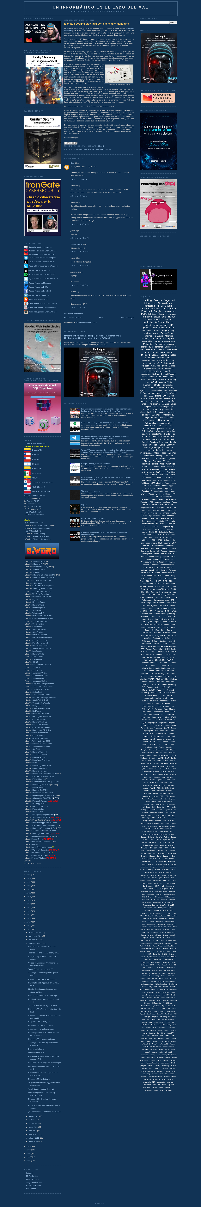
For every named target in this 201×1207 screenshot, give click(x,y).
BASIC (144, 720)
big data (145, 366)
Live (175, 810)
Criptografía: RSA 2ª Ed (41, 798)
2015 (29, 915)
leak (156, 445)
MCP (164, 842)
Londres (151, 995)
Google (157, 311)
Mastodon (158, 676)
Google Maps (157, 725)
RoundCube (148, 908)
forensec (173, 1060)
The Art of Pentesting (40, 594)
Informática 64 (147, 573)
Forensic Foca (151, 649)
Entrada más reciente (73, 318)
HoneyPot (144, 750)
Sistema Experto (150, 1027)
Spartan (145, 1033)
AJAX (169, 938)
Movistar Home (147, 377)
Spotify (166, 556)
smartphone (150, 488)
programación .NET (154, 543)
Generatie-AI (171, 883)
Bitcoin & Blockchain (40, 738)
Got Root (36, 749)
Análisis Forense (39, 719)
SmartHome (169, 478)
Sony (164, 785)
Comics (156, 330)
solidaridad (158, 935)
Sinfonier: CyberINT (40, 755)
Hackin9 (173, 807)
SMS (151, 420)
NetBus (143, 1008)
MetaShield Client (148, 752)
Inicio (101, 318)
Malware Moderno (39, 635)
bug (172, 360)
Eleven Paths (166, 333)
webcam (169, 537)
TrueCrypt (170, 785)
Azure (172, 491)
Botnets (159, 488)
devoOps (170, 924)
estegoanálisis (160, 636)
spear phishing (153, 608)
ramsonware (170, 1082)
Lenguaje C (168, 810)
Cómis (167, 957)
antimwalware (163, 919)
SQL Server (154, 436)
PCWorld (168, 450)
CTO (174, 769)
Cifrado (157, 385)
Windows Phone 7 (155, 1046)
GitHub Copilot (170, 649)
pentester (170, 516)
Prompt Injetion (158, 902)
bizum (144, 921)
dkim (173, 584)
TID (151, 502)
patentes (145, 701)
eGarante (147, 793)
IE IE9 (151, 398)
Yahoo (156, 554)
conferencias (169, 311)
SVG (158, 1025)
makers (154, 513)
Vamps (145, 788)
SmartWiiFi (153, 1030)
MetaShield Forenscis (150, 845)
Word (155, 919)
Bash (157, 769)
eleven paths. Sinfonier (169, 1055)
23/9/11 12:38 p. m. (79, 285)
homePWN (150, 929)
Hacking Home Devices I (43, 589)
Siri (174, 540)
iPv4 (150, 445)
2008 (29, 1153)
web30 (145, 742)
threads (165, 935)
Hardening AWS (38, 608)
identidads (159, 1071)
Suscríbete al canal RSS (38, 299)
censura (145, 736)
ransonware (147, 1085)
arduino (144, 570)
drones (150, 586)
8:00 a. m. (100, 146)
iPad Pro (172, 1068)
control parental (169, 625)
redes (168, 357)
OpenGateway (147, 584)
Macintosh (171, 842)
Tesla (144, 761)
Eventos (158, 300)
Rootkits (167, 676)
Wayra (147, 447)
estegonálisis (151, 1057)
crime (169, 818)
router (174, 823)
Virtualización (158, 712)
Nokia (153, 899)
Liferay (158, 992)
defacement (170, 736)
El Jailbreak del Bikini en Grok (93, 518)
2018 (29, 904)
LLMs (157, 341)
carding (171, 734)
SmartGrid (144, 1030)
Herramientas (167, 385)
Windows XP (167, 447)
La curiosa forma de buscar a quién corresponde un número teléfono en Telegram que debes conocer (105, 437)
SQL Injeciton (162, 908)
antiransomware (160, 614)
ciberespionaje (166, 407)
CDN (162, 829)
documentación (148, 524)
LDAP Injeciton (172, 989)
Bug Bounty (37, 651)
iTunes (143, 1071)
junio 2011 (33, 1123)
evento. (168, 1057)
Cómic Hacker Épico (40, 768)
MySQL (150, 431)
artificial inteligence (147, 864)
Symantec (144, 913)
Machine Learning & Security (44, 697)
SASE (150, 1022)
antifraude (160, 790)
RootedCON (172, 815)
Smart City (145, 693)
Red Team (36, 711)
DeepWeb (147, 638)
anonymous (167, 695)
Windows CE (149, 916)
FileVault (164, 965)
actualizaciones (160, 861)
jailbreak (161, 428)
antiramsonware (170, 1049)
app (174, 592)
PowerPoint (151, 850)
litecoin (170, 793)
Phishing (172, 379)
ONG (172, 619)
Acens (144, 799)
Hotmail (144, 556)
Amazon (169, 456)
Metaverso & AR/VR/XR (42, 597)
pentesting (149, 306)
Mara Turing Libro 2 (40, 643)
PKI (161, 663)
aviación (158, 864)
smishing (154, 1087)
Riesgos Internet (39, 706)
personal (159, 347)
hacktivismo (170, 524)
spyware (157, 657)
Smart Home (147, 614)
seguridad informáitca (157, 766)
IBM (156, 537)
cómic (161, 521)
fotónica (158, 821)
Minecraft (165, 1000)
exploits (145, 469)
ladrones (163, 793)
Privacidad (146, 311)
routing (144, 826)
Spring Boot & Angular (41, 703)
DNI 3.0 (173, 957)
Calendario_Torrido (166, 532)
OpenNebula (151, 1014)
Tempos (154, 338)
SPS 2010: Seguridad (40, 850)
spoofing (146, 434)
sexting (143, 608)
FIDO (152, 965)
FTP (142, 649)
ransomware (164, 513)
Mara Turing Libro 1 (40, 646)
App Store (170, 657)
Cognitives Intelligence (167, 723)
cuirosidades (145, 1055)
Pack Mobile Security (33, 512)
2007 (29, 1157)
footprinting (146, 510)
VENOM (173, 1038)
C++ (157, 951)
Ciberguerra (38, 583)
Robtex (143, 853)
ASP (159, 741)
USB (149, 578)
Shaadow (144, 856)
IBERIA (161, 978)
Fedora (166, 837)
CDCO (160, 744)
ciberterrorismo (170, 655)
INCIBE (151, 889)
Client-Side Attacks (40, 725)
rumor (164, 1085)
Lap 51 (84, 505)
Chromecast (157, 880)
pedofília (171, 1074)
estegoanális (158, 927)
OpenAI (145, 442)
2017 (29, 907)
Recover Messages (154, 728)
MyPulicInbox (166, 1006)
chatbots (144, 595)
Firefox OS (172, 965)
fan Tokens (160, 472)
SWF (163, 1025)
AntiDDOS (159, 671)
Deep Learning (169, 377)
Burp (172, 878)
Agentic (170, 529)
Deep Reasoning (169, 627)
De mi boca (147, 959)
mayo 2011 (33, 1127)
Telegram (163, 458)
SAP (149, 853)
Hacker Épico (37, 812)
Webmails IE (146, 1044)
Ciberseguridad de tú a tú (42, 618)
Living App (172, 453)
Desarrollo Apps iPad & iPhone (44, 823)
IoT (154, 412)
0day (157, 570)
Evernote (149, 883)
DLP (143, 687)
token (161, 475)
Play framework (146, 902)
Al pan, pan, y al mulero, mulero (41, 1029)
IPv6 (151, 401)
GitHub (171, 554)
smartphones (152, 826)
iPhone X (173, 929)
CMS (151, 674)
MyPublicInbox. (145, 1006)
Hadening (156, 976)
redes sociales (165, 423)
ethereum (160, 524)
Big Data (35, 599)
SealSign (163, 641)
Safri (174, 1025)
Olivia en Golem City (42, 580)
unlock (156, 1090)
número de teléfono (152, 823)
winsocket (169, 1090)
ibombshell (170, 682)
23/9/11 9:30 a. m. (79, 196)
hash (164, 821)
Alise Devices (152, 878)
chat (142, 543)
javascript (156, 447)
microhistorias (146, 453)
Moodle (148, 755)
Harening (163, 976)
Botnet (144, 518)
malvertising (146, 796)
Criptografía (169, 363)
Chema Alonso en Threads (37, 270)
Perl (174, 780)
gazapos (143, 1066)
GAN (151, 611)
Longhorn (159, 894)
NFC (165, 581)
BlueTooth (145, 458)
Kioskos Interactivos (156, 750)
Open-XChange (171, 1011)
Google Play (157, 434)
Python (160, 357)
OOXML (159, 478)
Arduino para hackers (41, 528)
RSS (162, 537)
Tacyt (163, 467)
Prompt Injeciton (165, 1017)
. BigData (145, 938)
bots (166, 491)
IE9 (152, 630)
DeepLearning (167, 527)
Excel (173, 480)
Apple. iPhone (157, 946)
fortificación (160, 420)
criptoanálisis (163, 606)
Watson (155, 1041)
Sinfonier (167, 540)
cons (172, 417)
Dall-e (169, 880)
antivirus (170, 567)
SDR (143, 818)
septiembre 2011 (36, 943)
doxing (143, 586)
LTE (159, 842)
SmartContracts (167, 436)
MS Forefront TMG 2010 (41, 853)
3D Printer (149, 597)
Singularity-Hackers (34, 1182)
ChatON (164, 954)
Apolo (160, 878)
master (143, 685)
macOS (147, 527)
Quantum (153, 475)
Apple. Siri (148, 946)
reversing (147, 529)
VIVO (159, 761)
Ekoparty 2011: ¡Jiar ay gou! (39, 1022)
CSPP (174, 587)
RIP (159, 1019)
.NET (166, 426)
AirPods (165, 741)
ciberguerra (150, 450)
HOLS (151, 840)
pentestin (164, 763)
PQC (166, 663)
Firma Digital (158, 562)
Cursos (149, 319)
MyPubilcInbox (164, 755)
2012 (29, 926)
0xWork (152, 938)
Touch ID (158, 913)
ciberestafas (146, 480)
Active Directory (159, 529)
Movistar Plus (157, 505)
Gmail (142, 412)
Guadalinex (171, 973)
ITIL (175, 978)
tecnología (165, 608)
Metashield (155, 565)
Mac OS (149, 997)
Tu (164, 913)
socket (161, 1087)
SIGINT (162, 1022)
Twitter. (173, 1036)
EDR (155, 747)
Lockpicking (150, 894)
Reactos (172, 850)
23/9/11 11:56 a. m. (79, 238)
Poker (143, 850)
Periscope (147, 1017)
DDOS (173, 636)
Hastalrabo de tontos (161, 600)
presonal (170, 1079)
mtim (161, 1074)
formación (147, 317)
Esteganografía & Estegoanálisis (45, 782)
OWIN (173, 1008)
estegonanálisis (148, 821)
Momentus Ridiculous (161, 589)
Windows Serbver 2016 (162, 916)
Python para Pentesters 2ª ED (44, 774)
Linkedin (146, 546)
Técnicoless (168, 461)
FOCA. (158, 965)
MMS (143, 997)
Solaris (173, 1030)
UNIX (149, 761)
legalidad (166, 502)
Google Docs (146, 973)
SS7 (154, 853)
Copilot (171, 744)
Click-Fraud (165, 704)
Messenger (159, 611)
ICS (168, 687)
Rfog (72, 163)
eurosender (160, 1057)
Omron (150, 1011)
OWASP (152, 690)
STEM (153, 1025)
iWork (149, 763)
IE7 (147, 676)
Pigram (145, 782)
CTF (165, 744)
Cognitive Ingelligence (149, 723)
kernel (172, 606)
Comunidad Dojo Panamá (38, 482)
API (167, 535)
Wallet (152, 734)
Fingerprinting (168, 330)
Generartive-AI (170, 968)
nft (172, 505)
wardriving (170, 739)
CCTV (156, 829)
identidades (151, 1071)
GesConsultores (157, 970)
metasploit (155, 366)
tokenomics (155, 404)
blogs (169, 412)
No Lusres (151, 1008)
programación (158, 393)
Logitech (144, 995)
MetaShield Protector (167, 499)
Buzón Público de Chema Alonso (41, 254)
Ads (163, 657)
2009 (29, 1150)
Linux (171, 327)
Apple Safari (148, 660)
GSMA (160, 649)
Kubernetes (37, 627)
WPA (153, 818)
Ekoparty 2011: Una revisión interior (42, 979)
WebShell (173, 1041)
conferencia (149, 456)
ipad (145, 396)
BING (157, 401)
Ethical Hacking (39, 534)
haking (143, 929)
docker (155, 464)
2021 (29, 893)
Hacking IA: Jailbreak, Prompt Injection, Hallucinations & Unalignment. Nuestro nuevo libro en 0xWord (92, 337)
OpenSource (160, 567)
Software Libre (151, 423)
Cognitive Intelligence (153, 368)
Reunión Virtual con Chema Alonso (42, 251)
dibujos (155, 497)
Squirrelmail (157, 910)
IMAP (145, 889)
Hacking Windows (39, 722)
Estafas (155, 355)
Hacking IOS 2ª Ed (39, 790)
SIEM (156, 1022)
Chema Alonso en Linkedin (37, 295)
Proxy (166, 483)
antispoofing (147, 714)
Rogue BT (171, 905)
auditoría (165, 355)
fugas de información (161, 480)
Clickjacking (159, 674)
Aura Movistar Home (147, 948)
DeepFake (148, 747)
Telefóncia (154, 1036)
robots (173, 483)
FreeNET (162, 883)
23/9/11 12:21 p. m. (79, 266)
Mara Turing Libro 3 (40, 640)
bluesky (154, 1052)
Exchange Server (148, 551)
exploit (159, 398)
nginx (142, 823)
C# (166, 799)
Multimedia (146, 641)
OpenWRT (160, 1014)
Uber (166, 859)
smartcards (144, 875)
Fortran (144, 968)
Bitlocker (153, 744)
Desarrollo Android (39, 801)
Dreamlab (32, 459)
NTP (150, 848)
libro (172, 409)
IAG (145, 777)
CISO (162, 597)
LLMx (143, 992)
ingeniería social (103, 149)
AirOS (162, 940)
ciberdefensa (155, 736)
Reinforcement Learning (150, 905)
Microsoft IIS (170, 812)
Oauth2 (173, 589)
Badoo (158, 948)
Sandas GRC (147, 785)
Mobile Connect (167, 638)
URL (155, 1038)
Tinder (171, 731)
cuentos (152, 595)
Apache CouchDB (146, 943)
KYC (141, 989)
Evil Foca (159, 494)
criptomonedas (155, 390)
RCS (173, 902)
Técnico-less (170, 469)
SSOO (170, 908)
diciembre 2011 (35, 932)
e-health (164, 644)
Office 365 (145, 592)
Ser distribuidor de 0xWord (34, 496)
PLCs (159, 690)
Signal (159, 856)
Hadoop (166, 706)
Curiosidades (80, 149)
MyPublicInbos (167, 1003)
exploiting (164, 409)
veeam (162, 1090)
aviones (166, 864)
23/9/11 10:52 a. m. (79, 224)
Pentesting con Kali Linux (42, 793)
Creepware (164, 831)
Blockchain (169, 368)
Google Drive (170, 804)
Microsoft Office (167, 565)
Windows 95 (161, 818)
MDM (166, 750)
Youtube (146, 393)
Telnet (161, 1036)
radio (144, 466)
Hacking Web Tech (39, 752)
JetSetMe (172, 987)
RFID (153, 652)
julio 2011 (33, 1120)
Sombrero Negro (39, 629)
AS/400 (147, 940)
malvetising (146, 1074)
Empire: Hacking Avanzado (43, 684)
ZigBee (161, 1049)
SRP (173, 1022)
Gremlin (166, 725)
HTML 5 (173, 774)
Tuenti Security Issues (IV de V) (41, 1089)
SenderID (170, 690)
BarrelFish (165, 948)
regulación (160, 739)
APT (167, 475)
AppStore (144, 769)
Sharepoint (150, 655)
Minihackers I (38, 572)
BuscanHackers (165, 769)
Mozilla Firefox (158, 546)
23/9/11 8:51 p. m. (79, 308)
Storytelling (36, 610)
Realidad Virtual (163, 652)
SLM (142, 655)
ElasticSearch (145, 962)
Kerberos (157, 777)
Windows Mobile (162, 679)
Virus (165, 622)
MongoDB (145, 780)
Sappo (173, 728)
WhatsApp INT (38, 613)
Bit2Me (143, 494)
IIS (171, 426)
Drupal (143, 725)
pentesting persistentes (167, 932)
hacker (164, 554)
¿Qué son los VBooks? (34, 523)
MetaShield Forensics (156, 812)
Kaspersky (152, 842)
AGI (164, 938)
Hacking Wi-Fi (38, 654)
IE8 (149, 810)
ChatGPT (169, 347)
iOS (151, 347)
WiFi (143, 379)
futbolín (173, 1063)
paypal (152, 739)
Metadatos (148, 344)
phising (150, 935)
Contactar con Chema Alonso (40, 247)
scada (157, 586)
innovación (145, 374)
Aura (169, 352)
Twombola (144, 1038)
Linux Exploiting (38, 787)
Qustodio (167, 902)
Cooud (161, 957)
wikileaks (145, 540)
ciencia (172, 761)
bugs (147, 382)
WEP (141, 916)
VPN (167, 521)
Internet (148, 336)
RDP (143, 603)
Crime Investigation (40, 733)
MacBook (145, 663)
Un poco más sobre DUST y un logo (42, 996)
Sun (152, 592)
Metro (159, 1000)
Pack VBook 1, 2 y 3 (33, 531)
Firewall (154, 499)
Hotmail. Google (145, 978)
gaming (172, 458)
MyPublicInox (156, 1006)
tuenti (151, 570)
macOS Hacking (39, 736)
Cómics (160, 349)
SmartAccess (162, 1027)
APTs (166, 796)
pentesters (155, 527)
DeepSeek (146, 521)
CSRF (145, 611)
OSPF (163, 1008)
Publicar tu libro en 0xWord (35, 444)
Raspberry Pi (37, 659)
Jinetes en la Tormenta (41, 648)
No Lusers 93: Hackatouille (39, 1079)
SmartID (154, 693)
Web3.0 (152, 788)
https (162, 464)
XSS (151, 396)
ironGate (167, 1071)
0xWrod (158, 938)
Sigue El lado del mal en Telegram (40, 258)
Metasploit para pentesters (46, 814)
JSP (150, 777)
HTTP (154, 458)
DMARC (163, 772)
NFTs (167, 505)
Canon (149, 880)
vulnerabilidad (163, 826)
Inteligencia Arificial (147, 891)
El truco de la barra (36, 1049)
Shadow (152, 856)
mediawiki (155, 1074)
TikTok (157, 592)
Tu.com (164, 551)
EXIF (174, 880)
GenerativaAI (146, 970)
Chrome (147, 461)
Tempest (171, 641)
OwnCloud (168, 1014)
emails (143, 1057)
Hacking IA (37, 564)
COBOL (142, 880)
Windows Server (150, 387)
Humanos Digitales (162, 619)
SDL (155, 908)
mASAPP (156, 763)
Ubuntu (166, 439)
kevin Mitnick (147, 657)
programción (161, 1082)
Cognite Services (150, 801)
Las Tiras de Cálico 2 (42, 621)
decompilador (161, 924)
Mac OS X (156, 439)
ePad (158, 1055)
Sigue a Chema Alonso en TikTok (41, 262)
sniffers (158, 573)
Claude (151, 494)
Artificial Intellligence (170, 946)
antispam (147, 559)
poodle (164, 1079)
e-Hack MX (32, 473)
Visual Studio (147, 644)
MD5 (168, 995)
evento (143, 627)
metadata (171, 431)
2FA (165, 390)
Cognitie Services (152, 957)
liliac (148, 932)
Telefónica (171, 314)
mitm (164, 366)
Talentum (170, 467)
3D (169, 636)
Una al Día (35, 844)
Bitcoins (145, 404)
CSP (144, 954)
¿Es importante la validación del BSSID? (44, 1112)
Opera (169, 630)
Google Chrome (150, 417)
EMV (152, 804)
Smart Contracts (159, 603)
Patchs (168, 780)
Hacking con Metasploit (41, 716)
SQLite (149, 622)
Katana (147, 989)
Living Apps (156, 415)
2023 (29, 886)
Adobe (151, 671)
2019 (29, 900)
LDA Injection (161, 989)
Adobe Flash (164, 701)
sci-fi (142, 597)
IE (172, 840)
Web (161, 1041)
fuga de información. (152, 1063)
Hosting (143, 810)
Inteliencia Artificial (169, 981)
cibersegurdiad (169, 921)
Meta (157, 630)
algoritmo (159, 655)
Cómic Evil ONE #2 (41, 689)
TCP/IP (151, 679)
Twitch (169, 913)
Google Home (147, 619)
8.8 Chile (31, 455)
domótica (160, 682)
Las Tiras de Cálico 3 (42, 591)
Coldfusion (145, 804)
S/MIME (160, 758)
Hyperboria (166, 840)
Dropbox (150, 687)
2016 (29, 911)
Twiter (167, 1036)
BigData (155, 374)
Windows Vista (165, 382)
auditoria (171, 919)
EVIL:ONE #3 (39, 657)
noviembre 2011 (35, 936)
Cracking (170, 428)
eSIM (150, 927)
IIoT (166, 978)
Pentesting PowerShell (41, 765)
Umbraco (161, 1038)
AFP (159, 875)
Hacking (147, 300)
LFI (151, 676)
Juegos (144, 401)
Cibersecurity (147, 772)
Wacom (149, 1041)
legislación (165, 518)
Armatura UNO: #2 (40, 678)
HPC (144, 976)
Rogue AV (163, 905)
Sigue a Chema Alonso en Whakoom (43, 266)
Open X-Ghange (159, 1011)
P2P (157, 548)
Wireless (146, 439)
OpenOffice (148, 567)
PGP (160, 576)
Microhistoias (159, 897)
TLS (156, 731)
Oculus (143, 1011)
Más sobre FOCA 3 (36, 1053)
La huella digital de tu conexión (40, 1025)
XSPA (173, 712)
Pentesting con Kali (41, 525)
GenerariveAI (160, 968)
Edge (147, 630)
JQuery (149, 987)
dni (174, 818)
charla (173, 513)
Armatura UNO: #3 (40, 676)
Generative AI (169, 398)
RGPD (154, 1019)
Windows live (161, 734)
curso (155, 521)
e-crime (165, 442)
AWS (145, 671)
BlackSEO (153, 532)
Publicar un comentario (73, 314)
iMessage (170, 714)
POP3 (166, 848)
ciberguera (153, 867)
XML (167, 788)
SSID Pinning (145, 1025)
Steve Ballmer (161, 1033)
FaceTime (144, 774)
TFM (160, 859)
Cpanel (155, 831)
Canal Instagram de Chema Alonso (42, 312)
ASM (154, 685)
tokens (158, 396)
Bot (159, 685)
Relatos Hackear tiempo (42, 638)
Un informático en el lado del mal (101, 7)
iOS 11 (151, 1068)
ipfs (144, 932)
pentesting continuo (148, 717)
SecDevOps (146, 633)
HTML (153, 540)
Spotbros (152, 1033)
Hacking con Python (40, 771)
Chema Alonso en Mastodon (37, 283)
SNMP (167, 758)
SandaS (174, 758)
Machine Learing (159, 997)
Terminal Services (160, 486)
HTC (149, 976)
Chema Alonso (76, 244)
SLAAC (166, 728)
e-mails (156, 559)
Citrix (156, 453)
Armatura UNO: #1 (40, 681)
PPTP (144, 709)
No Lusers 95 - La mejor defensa (41, 1039)
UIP (150, 1038)
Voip (173, 521)
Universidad (147, 341)
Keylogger (172, 891)
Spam (152, 363)
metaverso (170, 464)
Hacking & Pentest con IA (43, 575)
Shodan (146, 428)
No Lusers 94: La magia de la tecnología (44, 1063)
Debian (164, 570)
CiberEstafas (37, 632)
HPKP (157, 886)
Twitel (173, 548)
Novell (173, 725)
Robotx (144, 1022)
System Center (152, 859)
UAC (143, 472)
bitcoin (161, 387)
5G (154, 741)
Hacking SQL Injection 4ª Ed (43, 828)
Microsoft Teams (161, 752)
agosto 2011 (34, 1116)
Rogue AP (152, 758)
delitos (145, 739)
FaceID (161, 747)
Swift (171, 910)
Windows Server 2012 (41, 817)
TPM (148, 1036)
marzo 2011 (34, 1134)
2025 (29, 878)
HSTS (159, 706)
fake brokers (167, 927)
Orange (150, 815)
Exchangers (145, 965)
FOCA (163, 338)
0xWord (29, 1173)
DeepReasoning (149, 706)
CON (165, 396)
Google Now (156, 973)
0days (167, 717)
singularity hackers (147, 507)
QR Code (143, 758)
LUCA (151, 352)
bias (168, 584)
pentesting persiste (170, 1076)
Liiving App (165, 992)
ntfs (166, 1074)
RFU (148, 1019)
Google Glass (145, 807)
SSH (143, 578)
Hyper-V (158, 840)
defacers (173, 867)
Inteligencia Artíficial (147, 984)
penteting (169, 872)
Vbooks (163, 665)
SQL (148, 818)
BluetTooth (150, 951)
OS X (163, 630)
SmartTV (171, 445)
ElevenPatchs (155, 962)
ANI (174, 938)
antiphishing (166, 592)
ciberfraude (159, 921)
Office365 (172, 581)
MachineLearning (169, 894)
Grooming (169, 747)
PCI (160, 848)
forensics (144, 548)
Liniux (173, 992)
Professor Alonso (33, 504)
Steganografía (148, 731)
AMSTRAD (166, 587)
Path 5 (166, 576)
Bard (152, 548)
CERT (168, 951)
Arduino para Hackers (41, 695)
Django (171, 834)
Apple (155, 333)
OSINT (35, 662)
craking (161, 1052)
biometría (150, 472)
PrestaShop (164, 782)
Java (150, 467)
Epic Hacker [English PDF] (43, 776)
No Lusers (158, 336)
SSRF (172, 782)
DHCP (172, 831)
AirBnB (172, 826)
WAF (170, 665)
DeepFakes (171, 393)
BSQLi (152, 616)
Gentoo (173, 837)
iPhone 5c (158, 929)
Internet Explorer (168, 374)
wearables (173, 935)
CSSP (149, 954)
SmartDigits (171, 1027)
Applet (161, 799)
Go (149, 725)
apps (171, 486)
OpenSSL (154, 663)
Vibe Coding (146, 712)
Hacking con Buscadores (41, 842)
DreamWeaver (168, 959)
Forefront (156, 638)
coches (156, 644)
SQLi (160, 540)
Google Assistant (148, 886)
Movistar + (163, 417)
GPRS (159, 426)
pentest (147, 325)
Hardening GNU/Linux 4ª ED (43, 795)
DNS (149, 412)
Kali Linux (145, 483)
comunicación (163, 867)
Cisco (157, 704)
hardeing (157, 1066)
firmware (165, 1060)
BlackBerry (168, 720)
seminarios (170, 766)
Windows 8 (155, 442)
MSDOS (170, 660)
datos (145, 516)
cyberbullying (147, 668)
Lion (173, 687)
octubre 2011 (34, 940)
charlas (158, 319)
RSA (157, 584)
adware (158, 502)
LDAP (145, 475)
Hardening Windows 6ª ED (42, 836)
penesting (144, 1076)
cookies (158, 698)
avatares (152, 682)
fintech (159, 1060)
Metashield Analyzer (167, 845)
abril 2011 (33, 1131)
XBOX (173, 556)
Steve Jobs (157, 633)
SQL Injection (163, 360)
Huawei (154, 978)
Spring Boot (37, 692)
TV (157, 665)
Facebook (150, 349)
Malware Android (39, 757)
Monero (170, 777)
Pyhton (163, 815)
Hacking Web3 (38, 605)
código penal (151, 924)
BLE (156, 597)
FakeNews (145, 499)
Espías (143, 837)
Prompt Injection (156, 469)
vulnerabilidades (169, 573)
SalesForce (161, 853)
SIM (143, 622)
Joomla (146, 565)
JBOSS (144, 842)
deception (169, 790)
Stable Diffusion (169, 709)
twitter (144, 363)
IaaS (171, 889)
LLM (171, 325)
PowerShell (167, 371)
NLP (147, 899)
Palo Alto (173, 848)
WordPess (145, 1049)
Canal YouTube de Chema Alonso (42, 308)
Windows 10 (168, 415)
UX (154, 761)
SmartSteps (148, 910)
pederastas (154, 932)
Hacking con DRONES (41, 730)
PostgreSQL (154, 782)
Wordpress (160, 431)
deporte (156, 714)
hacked (159, 450)
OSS (168, 1008)
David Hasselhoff (154, 627)
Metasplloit (152, 1000)
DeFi (174, 616)
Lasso (160, 810)
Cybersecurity (145, 562)
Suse (143, 859)
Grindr (164, 973)
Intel (142, 652)
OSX (155, 848)
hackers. (150, 1066)
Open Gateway (155, 556)
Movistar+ (144, 502)
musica (161, 872)
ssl (144, 486)
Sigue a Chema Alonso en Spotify (42, 274)
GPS (153, 428)
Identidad (163, 327)
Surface (165, 910)
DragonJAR (33, 450)
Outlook (155, 641)
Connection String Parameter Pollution (161, 646)
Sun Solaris (171, 603)
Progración (155, 1017)
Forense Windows (38, 858)
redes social (156, 1085)
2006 (29, 1161)
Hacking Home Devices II (43, 578)
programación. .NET (149, 1082)
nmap (171, 698)
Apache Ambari (171, 940)
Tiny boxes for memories (91, 491)
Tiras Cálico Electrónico (43, 687)
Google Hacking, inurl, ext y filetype (95, 464)
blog (156, 407)
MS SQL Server (159, 510)
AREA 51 (32, 478)
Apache (165, 404)
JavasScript (157, 987)
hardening (148, 322)
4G (149, 685)
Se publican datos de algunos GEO (42, 1005)
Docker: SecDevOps (40, 714)
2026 (29, 875)
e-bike (142, 870)
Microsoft (145, 355)
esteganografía (166, 497)
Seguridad (157, 622)
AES (161, 796)
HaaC (163, 687)
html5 (163, 668)
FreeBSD (151, 968)
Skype (149, 603)
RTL (166, 850)
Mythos (143, 815)
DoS (173, 674)
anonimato (158, 491)
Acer (157, 940)
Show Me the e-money (41, 665)
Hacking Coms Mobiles (41, 834)
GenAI (154, 327)
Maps (163, 777)
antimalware (149, 426)
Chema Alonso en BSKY (36, 287)
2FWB (173, 717)
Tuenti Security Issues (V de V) (40, 969)
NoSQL (173, 755)
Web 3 (167, 1041)
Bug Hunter (38, 561)
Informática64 (170, 562)
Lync (163, 995)
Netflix (167, 611)
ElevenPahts (160, 660)
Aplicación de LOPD (39, 855)
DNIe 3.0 (171, 772)
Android (147, 333)
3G (162, 559)
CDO (173, 518)
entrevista (149, 636)
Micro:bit (144, 848)
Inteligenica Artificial (161, 984)
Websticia (166, 633)
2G (150, 741)
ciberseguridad (169, 308)
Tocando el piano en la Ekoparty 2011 (43, 953)
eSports (157, 870)
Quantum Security (40, 567)
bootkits (165, 761)
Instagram (161, 507)
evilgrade (165, 870)
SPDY (168, 1022)
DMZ (168, 674)
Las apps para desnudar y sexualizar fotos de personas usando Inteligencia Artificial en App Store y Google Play (106, 410)
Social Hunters (38, 624)
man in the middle (151, 872)
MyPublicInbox (32, 1176)
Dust (151, 537)
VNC (174, 913)
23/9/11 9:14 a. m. (79, 179)
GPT (145, 420)
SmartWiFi (165, 548)
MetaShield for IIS (147, 897)
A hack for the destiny (41, 727)
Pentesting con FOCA (41, 785)
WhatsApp (160, 352)
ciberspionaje (149, 698)
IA (162, 306)
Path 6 (157, 815)
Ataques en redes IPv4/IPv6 (43, 825)
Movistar (162, 379)
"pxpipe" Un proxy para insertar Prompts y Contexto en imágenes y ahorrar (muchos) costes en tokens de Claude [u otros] (107, 451)
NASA (174, 1006)
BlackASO (148, 829)
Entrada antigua (127, 318)
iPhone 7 (166, 929)
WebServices (146, 861)
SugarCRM (170, 1033)
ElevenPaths (160, 317)
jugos (173, 1071)
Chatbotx (171, 954)
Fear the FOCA (33, 501)
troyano (167, 543)
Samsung (158, 709)
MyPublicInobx (169, 897)
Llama (167, 494)
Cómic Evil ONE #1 (40, 700)
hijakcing (144, 1068)
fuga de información (157, 516)
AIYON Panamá (34, 487)
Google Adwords (169, 970)
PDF (149, 486)
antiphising (171, 861)
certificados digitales (149, 606)
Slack (174, 856)
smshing (153, 875)
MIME (173, 995)
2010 (29, 1146)
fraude (158, 377)
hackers (163, 325)
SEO (154, 535)
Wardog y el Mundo (40, 804)
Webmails (170, 546)
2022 (29, 889)
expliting (152, 1060)
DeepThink (164, 834)
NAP (143, 899)
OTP (172, 600)
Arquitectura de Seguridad (43, 586)
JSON (154, 810)
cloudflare (146, 464)
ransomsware (165, 823)
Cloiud (143, 957)
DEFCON (167, 616)
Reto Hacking (168, 341)
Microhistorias (38, 809)
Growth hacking (163, 774)
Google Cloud (146, 589)
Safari (152, 665)
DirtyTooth (150, 581)
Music (144, 690)
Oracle (167, 434)
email (165, 698)
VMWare (172, 859)
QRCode (160, 850)
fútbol (163, 714)
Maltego (145, 812)
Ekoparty (31, 464)
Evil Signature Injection (169, 962)
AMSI (164, 875)
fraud (175, 927)
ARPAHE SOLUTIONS (37, 492)
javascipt (171, 821)
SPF (162, 584)
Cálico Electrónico (34, 506)
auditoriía (147, 1052)
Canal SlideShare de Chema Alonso (42, 304)
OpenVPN (160, 780)
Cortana (156, 772)
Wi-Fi (167, 712)
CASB (162, 951)
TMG (143, 1036)
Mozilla (155, 755)
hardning (173, 1066)
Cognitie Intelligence (165, 801)
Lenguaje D (151, 992)
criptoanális (168, 1052)
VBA (167, 1038)
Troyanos (157, 461)
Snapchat (157, 785)
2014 (29, 918)
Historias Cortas (38, 602)
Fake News (171, 472)
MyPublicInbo (156, 1003)
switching (155, 796)
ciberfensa (151, 921)
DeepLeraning (157, 959)
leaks (143, 646)
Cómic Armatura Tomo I (41, 708)
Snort (160, 1030)
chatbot (148, 497)
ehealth (171, 644)
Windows (146, 330)
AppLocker (168, 943)
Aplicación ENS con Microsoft (44, 831)
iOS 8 (157, 1068)
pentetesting (147, 1079)
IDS (142, 676)
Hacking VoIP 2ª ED (40, 806)
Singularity (166, 856)
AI (158, 306)
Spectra (171, 338)
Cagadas (172, 799)
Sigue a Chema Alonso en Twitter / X (43, 279)
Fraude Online (37, 839)
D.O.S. (159, 616)
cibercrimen (152, 379)
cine (174, 507)
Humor (91, 149)
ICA (172, 706)
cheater (173, 864)
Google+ (153, 774)
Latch (155, 325)
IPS (156, 889)
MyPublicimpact (32, 1179)
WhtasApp (155, 1044)
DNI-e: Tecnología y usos (41, 847)
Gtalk (145, 840)
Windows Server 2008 (167, 693)
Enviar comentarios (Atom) (86, 323)
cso (162, 736)
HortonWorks (170, 886)
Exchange (151, 837)
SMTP (150, 709)
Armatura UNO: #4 (40, 673)
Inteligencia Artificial (150, 308)
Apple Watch (152, 799)
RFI (164, 690)
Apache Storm (158, 943)
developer (160, 456)
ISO (171, 978)
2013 (29, 922)
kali (172, 439)
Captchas (169, 559)
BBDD (151, 769)
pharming (143, 935)
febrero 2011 (34, 1138)
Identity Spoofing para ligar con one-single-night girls (96, 23)
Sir (142, 1027)
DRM (164, 880)
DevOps (172, 570)
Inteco (159, 981)
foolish (159, 595)
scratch (160, 717)
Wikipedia (160, 788)
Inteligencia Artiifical (161, 891)
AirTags (170, 875)
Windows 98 (164, 1044)
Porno (143, 728)
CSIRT (174, 951)
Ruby (173, 576)
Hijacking (168, 488)
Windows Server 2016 (41, 539)
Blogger (168, 578)
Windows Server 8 (168, 1046)
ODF (169, 507)
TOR (174, 494)
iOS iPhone (164, 1068)
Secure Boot (171, 853)
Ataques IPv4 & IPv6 (41, 536)
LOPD (151, 518)
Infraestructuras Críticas (42, 744)
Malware (167, 319)
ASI (153, 940)
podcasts (146, 409)
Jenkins (165, 987)
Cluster (35, 763)
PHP (144, 431)
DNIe (168, 597)
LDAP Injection (157, 483)
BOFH (151, 720)
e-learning (149, 870)
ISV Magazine (164, 889)
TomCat (151, 913)
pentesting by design (155, 1076)
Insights (153, 981)
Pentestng (172, 899)
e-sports (157, 668)
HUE (162, 886)
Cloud (162, 445)
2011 (29, 929)
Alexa (145, 532)
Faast (163, 453)
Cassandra (156, 954)
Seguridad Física (168, 401)
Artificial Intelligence (164, 322)
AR (142, 940)
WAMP (142, 1041)
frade (142, 1063)
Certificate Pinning (169, 685)
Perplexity (147, 535)
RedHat (173, 652)
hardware (147, 385)
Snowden (166, 1030)
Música (172, 366)
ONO (157, 1008)
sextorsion (171, 668)
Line (143, 894)
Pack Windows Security (34, 515)
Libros (161, 314)
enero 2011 (33, 1142)
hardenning (165, 1066)
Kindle (153, 989)
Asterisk (166, 878)
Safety (169, 1025)
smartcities (154, 701)
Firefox (155, 409)
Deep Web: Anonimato (41, 760)
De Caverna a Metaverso (42, 616)
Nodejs (152, 780)
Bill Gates (158, 720)
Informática (145, 981)
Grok (153, 807)
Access (172, 796)
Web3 (159, 363)
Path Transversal (161, 899)
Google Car (160, 804)
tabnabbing (148, 1090)
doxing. (152, 1055)
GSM (174, 543)
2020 (29, 897)
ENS (143, 576)
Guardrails (160, 807)
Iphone (146, 327)
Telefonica (164, 731)
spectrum (168, 1087)
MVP (147, 652)
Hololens (171, 976)
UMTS (145, 734)
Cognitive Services (152, 371)
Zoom (153, 790)
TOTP (169, 510)
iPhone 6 (173, 870)
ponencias (156, 1079)
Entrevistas (160, 344)
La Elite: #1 (38, 667)
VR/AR (161, 535)
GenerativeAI (148, 360)
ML (158, 551)
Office (156, 467)
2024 (29, 882)
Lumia (158, 995)
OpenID (142, 1014)
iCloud (143, 763)
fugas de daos (165, 1063)
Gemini (170, 420)
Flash (156, 883)
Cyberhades (31, 1189)
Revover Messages (168, 1019)
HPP (167, 807)
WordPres (153, 1049)
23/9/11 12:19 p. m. (79, 252)
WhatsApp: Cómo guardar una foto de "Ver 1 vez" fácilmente (105, 423)
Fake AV (159, 837)
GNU (157, 687)
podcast (161, 412)
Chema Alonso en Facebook (39, 291)
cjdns (143, 924)
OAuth (174, 611)
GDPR (158, 581)
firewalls (155, 793)
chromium (144, 867)
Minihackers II (39, 569)
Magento (173, 750)
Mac (157, 518)
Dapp (144, 834)
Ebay (143, 883)
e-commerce (158, 578)
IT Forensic (32, 468)
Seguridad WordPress (41, 746)
